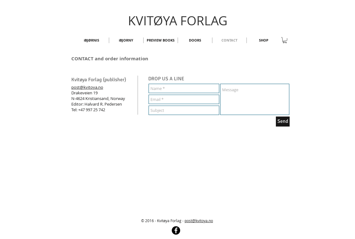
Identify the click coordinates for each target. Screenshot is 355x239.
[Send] (283, 122)
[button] (284, 40)
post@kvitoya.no (87, 87)
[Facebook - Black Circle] (176, 230)
